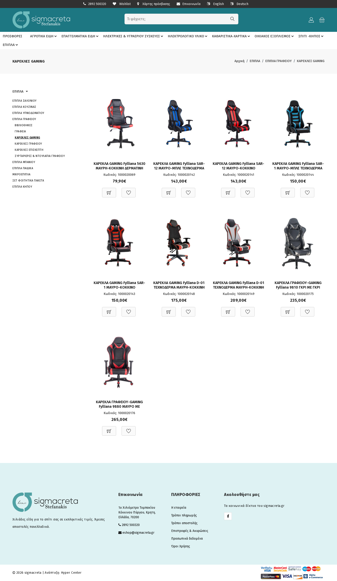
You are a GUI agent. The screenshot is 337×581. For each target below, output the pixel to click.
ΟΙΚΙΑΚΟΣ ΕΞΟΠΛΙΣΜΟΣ (275, 36)
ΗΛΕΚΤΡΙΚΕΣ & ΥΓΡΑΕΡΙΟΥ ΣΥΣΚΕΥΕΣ (133, 36)
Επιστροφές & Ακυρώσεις (189, 531)
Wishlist (122, 4)
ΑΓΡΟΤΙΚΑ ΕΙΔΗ (44, 36)
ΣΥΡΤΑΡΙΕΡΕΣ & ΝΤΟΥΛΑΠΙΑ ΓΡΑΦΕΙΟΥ (40, 156)
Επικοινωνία (188, 4)
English (215, 4)
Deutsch (239, 4)
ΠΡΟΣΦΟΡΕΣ (12, 36)
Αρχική (239, 61)
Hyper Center (71, 573)
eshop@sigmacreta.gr (138, 533)
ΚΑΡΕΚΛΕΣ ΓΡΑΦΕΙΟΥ (28, 143)
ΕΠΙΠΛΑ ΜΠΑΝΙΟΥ (23, 162)
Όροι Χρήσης (180, 546)
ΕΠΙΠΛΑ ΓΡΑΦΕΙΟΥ (278, 61)
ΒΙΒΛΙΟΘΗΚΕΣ (24, 125)
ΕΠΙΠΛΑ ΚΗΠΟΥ (22, 186)
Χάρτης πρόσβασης (153, 4)
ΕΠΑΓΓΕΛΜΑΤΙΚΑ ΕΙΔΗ (80, 36)
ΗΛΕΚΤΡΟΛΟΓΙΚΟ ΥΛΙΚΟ (188, 36)
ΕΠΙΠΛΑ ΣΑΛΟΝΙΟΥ (24, 100)
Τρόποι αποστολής (184, 523)
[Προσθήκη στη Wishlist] (128, 190)
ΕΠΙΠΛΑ (11, 45)
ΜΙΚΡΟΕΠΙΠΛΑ (21, 174)
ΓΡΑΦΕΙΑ (20, 131)
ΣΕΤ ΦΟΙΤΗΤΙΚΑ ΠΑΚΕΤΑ (28, 180)
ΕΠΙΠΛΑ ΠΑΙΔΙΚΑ (22, 168)
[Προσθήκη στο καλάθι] (109, 190)
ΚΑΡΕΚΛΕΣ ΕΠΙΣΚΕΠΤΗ (29, 149)
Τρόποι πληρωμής (184, 515)
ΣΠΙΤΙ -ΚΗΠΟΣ (311, 36)
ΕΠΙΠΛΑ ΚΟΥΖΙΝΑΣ (24, 106)
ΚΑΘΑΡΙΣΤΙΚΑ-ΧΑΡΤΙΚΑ (231, 36)
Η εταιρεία (178, 508)
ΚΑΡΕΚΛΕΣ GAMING (311, 61)
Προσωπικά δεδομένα (187, 539)
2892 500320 (97, 4)
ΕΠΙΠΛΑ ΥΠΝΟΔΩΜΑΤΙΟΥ (28, 113)
